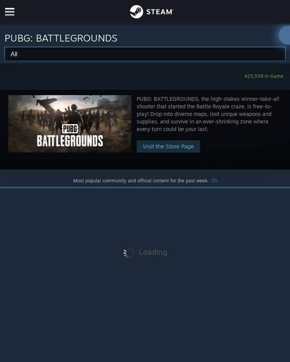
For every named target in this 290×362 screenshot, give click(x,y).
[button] (145, 129)
